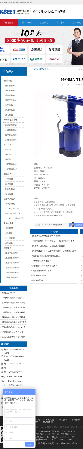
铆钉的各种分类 (9, 293)
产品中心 (44, 22)
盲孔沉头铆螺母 (12, 273)
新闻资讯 (63, 420)
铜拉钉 (8, 159)
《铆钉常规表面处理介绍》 (13, 298)
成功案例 (60, 22)
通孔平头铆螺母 (12, 253)
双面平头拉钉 (11, 100)
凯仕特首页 (9, 22)
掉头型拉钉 (10, 95)
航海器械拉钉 (11, 125)
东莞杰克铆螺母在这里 (41, 271)
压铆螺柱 (9, 233)
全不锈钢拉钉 (11, 164)
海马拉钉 (9, 184)
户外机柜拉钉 (11, 130)
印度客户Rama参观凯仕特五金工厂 (47, 256)
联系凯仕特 (48, 422)
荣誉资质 (76, 420)
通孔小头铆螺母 (12, 263)
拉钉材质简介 (38, 280)
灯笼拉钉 (9, 179)
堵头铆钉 (9, 115)
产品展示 (9, 71)
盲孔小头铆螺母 (12, 277)
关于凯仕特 (27, 22)
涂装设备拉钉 (11, 135)
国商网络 (42, 443)
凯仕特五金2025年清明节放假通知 (46, 236)
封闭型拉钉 (10, 90)
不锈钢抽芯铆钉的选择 (41, 261)
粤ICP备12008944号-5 (66, 443)
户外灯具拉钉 (11, 140)
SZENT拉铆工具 (12, 209)
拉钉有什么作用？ (40, 276)
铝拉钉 (8, 150)
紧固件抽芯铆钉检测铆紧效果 (44, 266)
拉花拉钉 (9, 194)
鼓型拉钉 (9, 105)
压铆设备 (9, 243)
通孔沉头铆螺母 (12, 258)
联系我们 (5, 344)
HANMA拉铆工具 (12, 213)
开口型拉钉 (10, 86)
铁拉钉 (8, 154)
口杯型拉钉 (10, 110)
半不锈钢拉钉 (11, 169)
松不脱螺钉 (10, 238)
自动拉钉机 (10, 204)
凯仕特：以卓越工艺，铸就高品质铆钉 (48, 246)
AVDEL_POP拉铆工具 (14, 218)
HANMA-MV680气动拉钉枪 (52, 225)
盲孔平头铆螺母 (12, 268)
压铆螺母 (9, 228)
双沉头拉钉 (10, 189)
